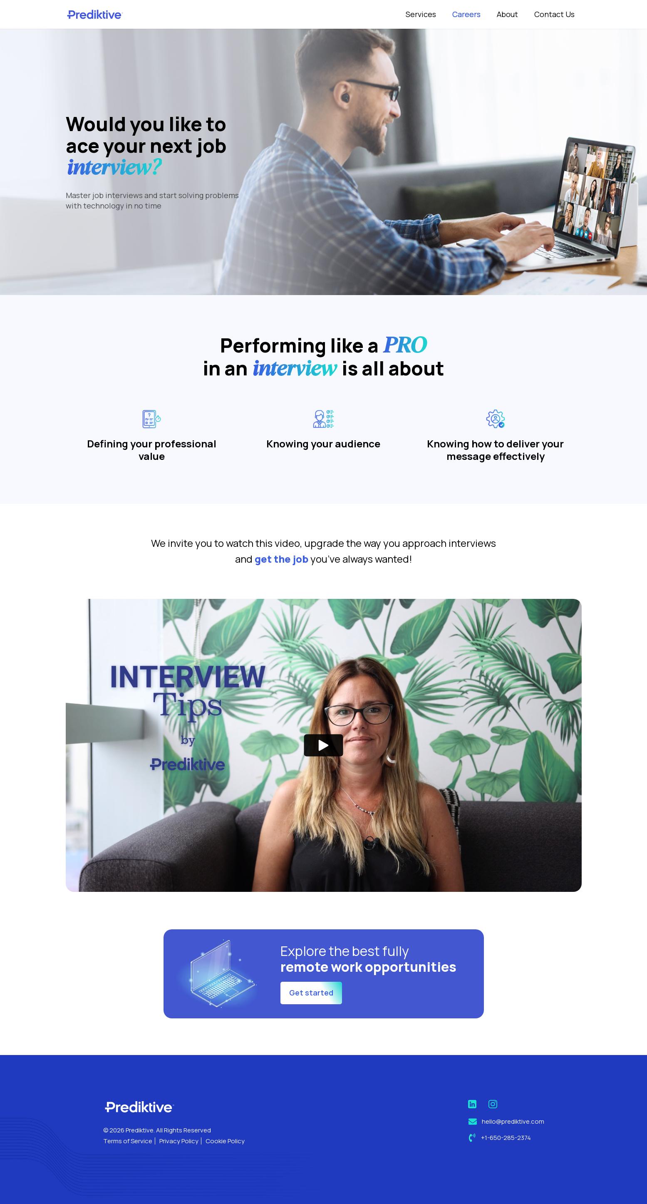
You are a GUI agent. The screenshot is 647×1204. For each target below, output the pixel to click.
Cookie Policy (225, 1141)
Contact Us (554, 14)
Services (421, 14)
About (507, 14)
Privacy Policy (178, 1141)
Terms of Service (127, 1141)
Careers (466, 14)
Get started (311, 1033)
